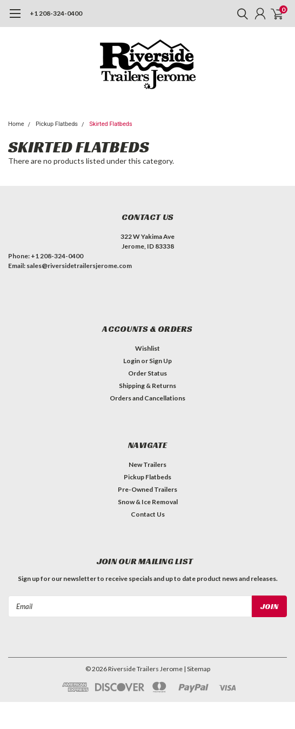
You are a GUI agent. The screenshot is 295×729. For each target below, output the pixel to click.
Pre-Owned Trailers (147, 489)
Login (131, 361)
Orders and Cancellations (147, 398)
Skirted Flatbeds (110, 124)
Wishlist (147, 348)
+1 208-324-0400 (56, 13)
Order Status (147, 373)
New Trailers (147, 464)
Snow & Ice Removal (148, 502)
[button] (144, 293)
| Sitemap (197, 669)
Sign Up (160, 361)
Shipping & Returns (147, 386)
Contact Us (148, 514)
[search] (240, 13)
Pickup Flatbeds (57, 124)
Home (16, 124)
